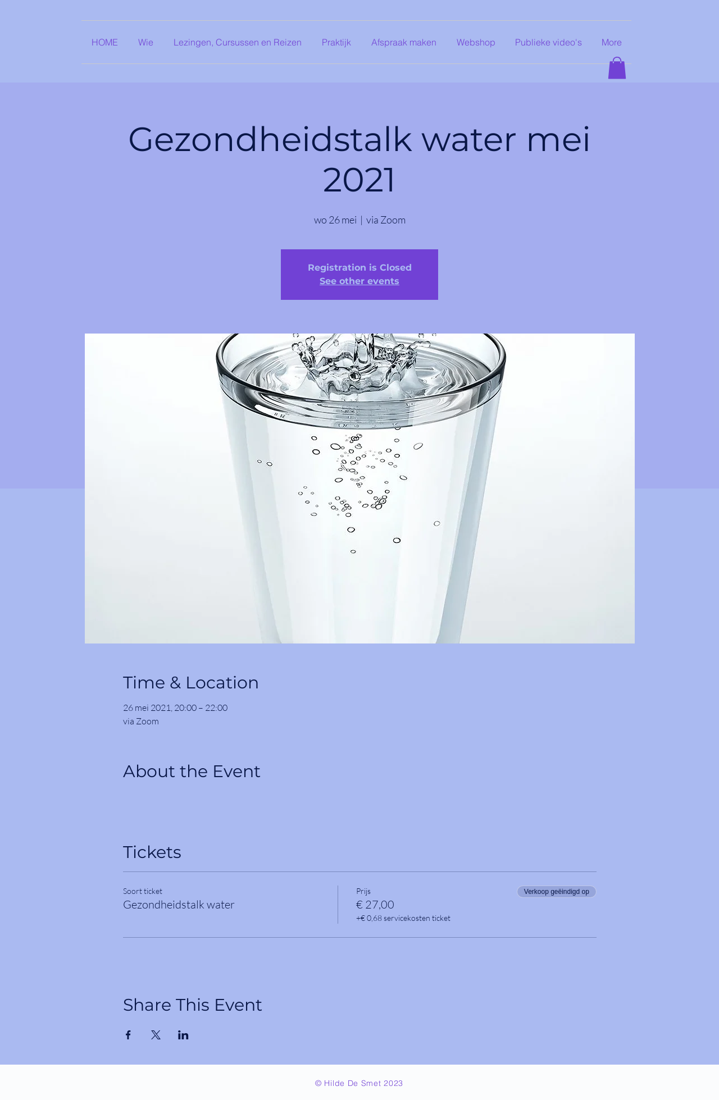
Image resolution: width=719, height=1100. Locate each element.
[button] (617, 68)
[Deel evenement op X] (156, 1034)
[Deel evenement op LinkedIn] (183, 1034)
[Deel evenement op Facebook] (128, 1034)
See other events (359, 281)
